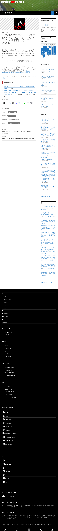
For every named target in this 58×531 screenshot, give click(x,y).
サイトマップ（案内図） (10, 397)
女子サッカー (8, 348)
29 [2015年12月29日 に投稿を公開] (44, 55)
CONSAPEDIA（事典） (9, 433)
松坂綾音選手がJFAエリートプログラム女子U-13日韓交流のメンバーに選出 (48, 98)
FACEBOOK (6, 464)
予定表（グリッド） (9, 367)
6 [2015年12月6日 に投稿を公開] (54, 46)
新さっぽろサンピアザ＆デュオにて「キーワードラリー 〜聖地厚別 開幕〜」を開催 (48, 128)
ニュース (4, 310)
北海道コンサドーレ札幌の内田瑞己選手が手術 (48, 153)
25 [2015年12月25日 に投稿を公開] (50, 53)
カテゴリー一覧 (8, 332)
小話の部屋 (5, 313)
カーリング (7, 353)
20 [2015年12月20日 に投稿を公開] (54, 51)
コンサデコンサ (7, 13)
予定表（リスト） (9, 370)
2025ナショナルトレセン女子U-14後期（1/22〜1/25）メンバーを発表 (48, 84)
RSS (4, 482)
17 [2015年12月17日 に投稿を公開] (48, 51)
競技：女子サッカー (13, 112)
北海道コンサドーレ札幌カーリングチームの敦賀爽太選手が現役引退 (48, 234)
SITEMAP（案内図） (8, 496)
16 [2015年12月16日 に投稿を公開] (46, 51)
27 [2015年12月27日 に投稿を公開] (54, 53)
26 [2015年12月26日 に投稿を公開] (52, 53)
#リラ (27, 71)
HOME (42, 25)
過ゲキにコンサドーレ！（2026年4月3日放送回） (47, 158)
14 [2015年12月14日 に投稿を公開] (42, 51)
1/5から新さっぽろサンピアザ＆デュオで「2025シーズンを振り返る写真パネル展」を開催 (48, 258)
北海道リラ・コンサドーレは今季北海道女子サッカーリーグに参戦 (19, 137)
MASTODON (6, 475)
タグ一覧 (7, 334)
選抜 (7, 108)
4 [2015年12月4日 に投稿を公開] (50, 46)
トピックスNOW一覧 (10, 375)
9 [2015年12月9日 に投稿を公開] (46, 49)
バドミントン (8, 351)
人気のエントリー (9, 389)
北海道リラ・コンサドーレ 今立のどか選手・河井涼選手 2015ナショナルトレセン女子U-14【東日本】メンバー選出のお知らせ (20, 92)
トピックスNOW (6, 294)
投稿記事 (47, 25)
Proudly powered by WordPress (27, 524)
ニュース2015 (5, 32)
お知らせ (5, 296)
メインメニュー (56, 13)
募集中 (5, 308)
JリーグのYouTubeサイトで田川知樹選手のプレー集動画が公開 (48, 165)
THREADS (6, 468)
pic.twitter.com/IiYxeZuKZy (24, 73)
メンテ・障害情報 (9, 394)
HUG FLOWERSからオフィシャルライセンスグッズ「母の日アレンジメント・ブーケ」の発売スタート (48, 120)
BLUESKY (6, 471)
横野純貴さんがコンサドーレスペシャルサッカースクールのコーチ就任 (48, 186)
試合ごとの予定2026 (9, 372)
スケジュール (5, 319)
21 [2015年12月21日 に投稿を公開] (42, 53)
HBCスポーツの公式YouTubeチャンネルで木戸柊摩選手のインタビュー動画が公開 (48, 134)
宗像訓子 (17, 119)
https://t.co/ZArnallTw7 (9, 73)
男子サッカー (8, 345)
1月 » (54, 57)
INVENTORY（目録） (9, 440)
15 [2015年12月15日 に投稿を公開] (44, 51)
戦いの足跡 (5, 316)
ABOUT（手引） (7, 444)
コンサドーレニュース (17, 505)
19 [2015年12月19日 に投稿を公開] (52, 51)
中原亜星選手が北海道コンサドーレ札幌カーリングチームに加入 (48, 227)
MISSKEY (6, 478)
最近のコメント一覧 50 (46, 282)
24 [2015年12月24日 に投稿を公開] (48, 53)
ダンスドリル (8, 356)
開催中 (5, 305)
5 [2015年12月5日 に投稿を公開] (52, 46)
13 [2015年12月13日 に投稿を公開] (54, 49)
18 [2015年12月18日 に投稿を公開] (50, 51)
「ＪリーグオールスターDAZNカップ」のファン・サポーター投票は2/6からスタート (48, 214)
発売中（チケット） (8, 299)
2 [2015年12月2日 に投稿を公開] (46, 46)
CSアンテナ (7, 386)
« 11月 (42, 57)
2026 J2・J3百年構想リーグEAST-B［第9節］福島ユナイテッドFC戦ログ (48, 147)
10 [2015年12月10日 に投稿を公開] (48, 49)
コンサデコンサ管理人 (16, 46)
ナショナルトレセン (12, 115)
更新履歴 (4, 322)
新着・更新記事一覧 (9, 391)
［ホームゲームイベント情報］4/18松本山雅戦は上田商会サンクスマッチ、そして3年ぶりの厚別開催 (48, 249)
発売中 (5, 302)
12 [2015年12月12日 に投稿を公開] (52, 49)
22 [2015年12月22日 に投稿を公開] (44, 53)
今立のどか (11, 119)
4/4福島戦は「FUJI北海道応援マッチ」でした (48, 140)
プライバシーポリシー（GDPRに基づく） (10, 524)
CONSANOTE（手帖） (9, 437)
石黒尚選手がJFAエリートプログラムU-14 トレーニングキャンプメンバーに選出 (19, 131)
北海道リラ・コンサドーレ (14, 123)
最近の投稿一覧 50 (45, 196)
